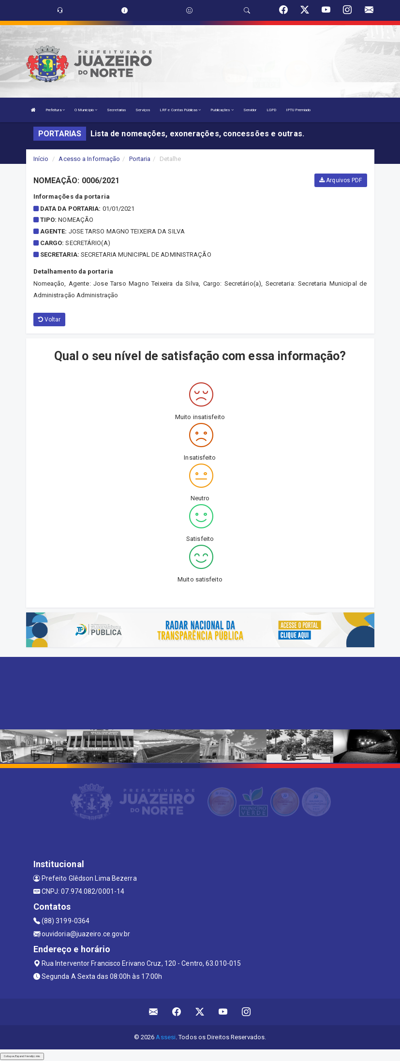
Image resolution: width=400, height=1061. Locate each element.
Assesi (166, 1037)
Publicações (221, 110)
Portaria (140, 158)
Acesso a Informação (89, 158)
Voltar (49, 319)
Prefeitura (55, 110)
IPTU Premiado (298, 110)
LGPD (271, 110)
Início (41, 158)
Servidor (250, 110)
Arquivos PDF (340, 180)
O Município (85, 110)
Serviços (142, 110)
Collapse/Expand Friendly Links (22, 1056)
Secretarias (116, 110)
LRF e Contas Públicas (180, 110)
